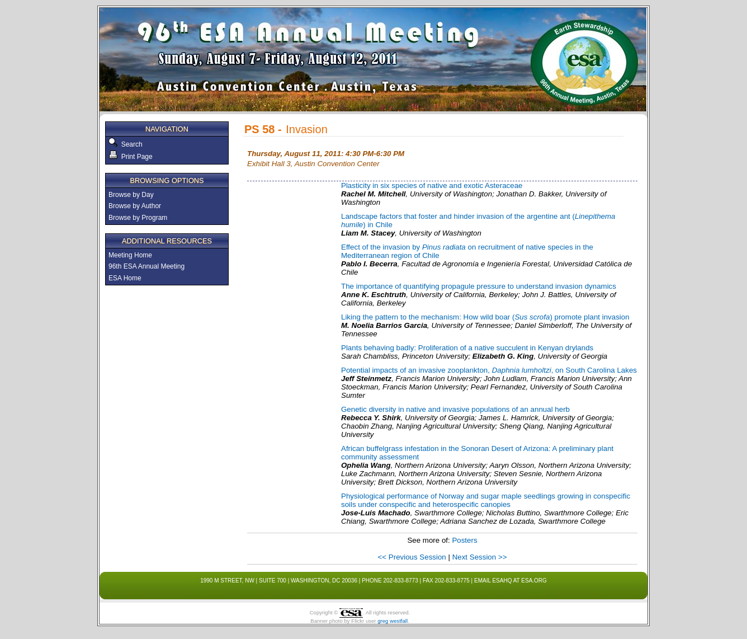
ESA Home (124, 278)
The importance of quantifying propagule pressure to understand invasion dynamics (478, 286)
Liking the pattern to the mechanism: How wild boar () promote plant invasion (485, 317)
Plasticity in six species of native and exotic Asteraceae (431, 185)
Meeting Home (130, 255)
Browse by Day (131, 195)
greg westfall (392, 621)
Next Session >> (479, 557)
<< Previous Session (412, 557)
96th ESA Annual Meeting (146, 266)
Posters (464, 540)
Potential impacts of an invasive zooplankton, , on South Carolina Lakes (489, 370)
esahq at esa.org (519, 580)
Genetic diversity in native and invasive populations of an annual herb (455, 409)
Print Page (130, 157)
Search (130, 144)
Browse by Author (134, 206)
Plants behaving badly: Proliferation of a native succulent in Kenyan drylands (467, 348)
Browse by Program (137, 218)
